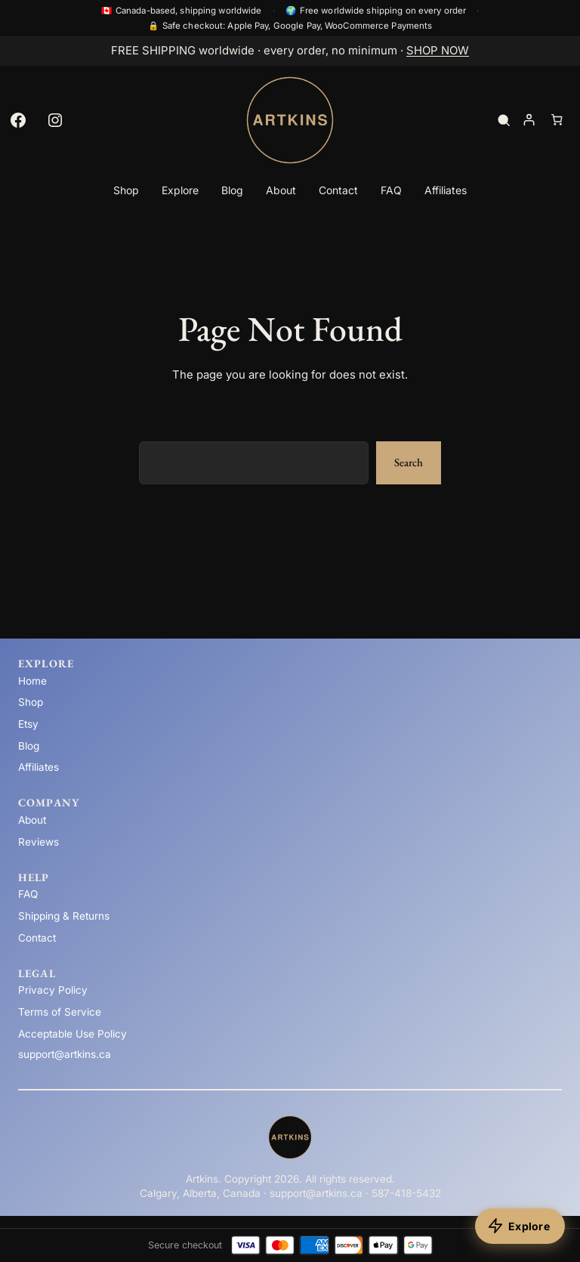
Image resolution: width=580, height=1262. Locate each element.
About (32, 820)
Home (32, 681)
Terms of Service (59, 1012)
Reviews (38, 842)
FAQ (28, 894)
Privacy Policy (53, 990)
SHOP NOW (437, 50)
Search (408, 462)
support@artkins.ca (64, 1054)
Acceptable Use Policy (72, 1034)
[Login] (528, 120)
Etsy (28, 724)
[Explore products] (520, 1226)
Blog (28, 746)
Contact (37, 938)
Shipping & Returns (64, 916)
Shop (30, 702)
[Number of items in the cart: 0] (557, 120)
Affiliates (38, 767)
